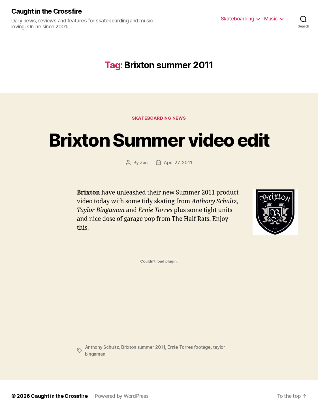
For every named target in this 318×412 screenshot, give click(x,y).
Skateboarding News (159, 118)
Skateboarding (237, 19)
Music (271, 19)
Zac (144, 162)
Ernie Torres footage (189, 347)
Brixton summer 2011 (143, 347)
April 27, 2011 (178, 162)
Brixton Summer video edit (159, 140)
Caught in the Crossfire (46, 11)
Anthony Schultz (102, 347)
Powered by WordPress (122, 396)
